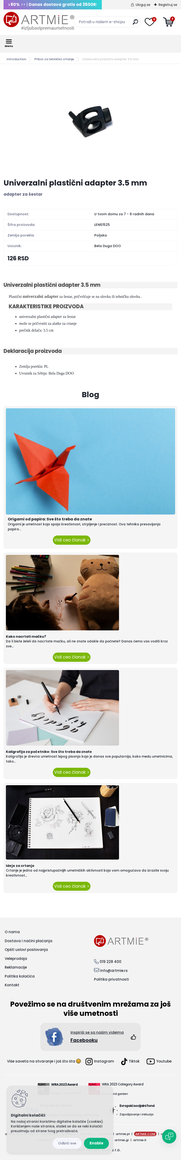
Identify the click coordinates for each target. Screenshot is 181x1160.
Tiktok (130, 1061)
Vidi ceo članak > (71, 540)
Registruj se (168, 4)
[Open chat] (169, 1136)
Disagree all (67, 1143)
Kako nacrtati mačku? (26, 636)
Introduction (16, 59)
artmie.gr (122, 1140)
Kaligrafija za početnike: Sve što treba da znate (49, 751)
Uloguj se (143, 4)
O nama (12, 931)
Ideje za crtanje (20, 865)
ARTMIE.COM (145, 1134)
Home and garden (115, 1094)
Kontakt (12, 985)
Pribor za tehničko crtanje (54, 59)
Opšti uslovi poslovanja (26, 949)
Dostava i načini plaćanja (28, 940)
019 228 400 (110, 961)
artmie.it (139, 1140)
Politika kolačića (20, 976)
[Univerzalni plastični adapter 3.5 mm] (90, 121)
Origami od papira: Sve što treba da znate (50, 519)
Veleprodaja (16, 958)
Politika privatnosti (111, 979)
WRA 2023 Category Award (122, 1084)
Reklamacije (16, 967)
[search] (135, 23)
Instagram (100, 1061)
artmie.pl (123, 1134)
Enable (96, 1143)
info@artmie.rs (114, 970)
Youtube (159, 1061)
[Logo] (39, 21)
